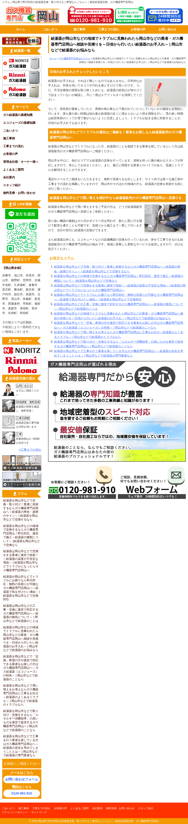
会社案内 (9, 177)
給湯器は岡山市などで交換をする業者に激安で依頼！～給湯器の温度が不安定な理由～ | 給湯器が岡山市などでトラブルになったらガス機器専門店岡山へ (20, 561)
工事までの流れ (108, 29)
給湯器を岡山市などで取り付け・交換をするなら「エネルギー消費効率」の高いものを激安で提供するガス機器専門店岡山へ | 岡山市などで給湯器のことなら (20, 720)
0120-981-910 (21, 793)
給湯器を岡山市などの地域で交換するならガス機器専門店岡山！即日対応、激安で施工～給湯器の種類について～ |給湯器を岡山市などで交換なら (21, 535)
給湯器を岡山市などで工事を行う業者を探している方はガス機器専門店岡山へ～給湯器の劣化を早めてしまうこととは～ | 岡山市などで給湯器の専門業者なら (20, 746)
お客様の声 (138, 29)
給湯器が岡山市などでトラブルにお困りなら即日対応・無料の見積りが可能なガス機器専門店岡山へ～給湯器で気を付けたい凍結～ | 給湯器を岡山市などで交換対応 (21, 588)
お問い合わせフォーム (21, 779)
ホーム (20, 29)
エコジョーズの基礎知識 (19, 122)
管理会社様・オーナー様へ (20, 161)
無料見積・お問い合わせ (19, 192)
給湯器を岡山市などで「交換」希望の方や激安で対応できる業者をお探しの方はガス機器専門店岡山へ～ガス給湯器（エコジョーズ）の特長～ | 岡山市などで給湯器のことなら (20, 668)
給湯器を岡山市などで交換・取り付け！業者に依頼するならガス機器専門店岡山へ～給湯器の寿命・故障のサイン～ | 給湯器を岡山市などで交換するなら (20, 510)
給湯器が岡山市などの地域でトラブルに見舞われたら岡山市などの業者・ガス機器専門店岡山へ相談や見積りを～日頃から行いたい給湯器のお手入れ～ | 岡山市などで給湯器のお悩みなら (20, 639)
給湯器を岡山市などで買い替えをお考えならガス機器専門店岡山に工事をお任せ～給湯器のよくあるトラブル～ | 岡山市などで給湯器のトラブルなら (20, 695)
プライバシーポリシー (15, 812)
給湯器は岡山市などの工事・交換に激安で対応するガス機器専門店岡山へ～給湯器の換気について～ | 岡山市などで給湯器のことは (20, 613)
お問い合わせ (167, 29)
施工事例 (79, 29)
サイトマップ (39, 812)
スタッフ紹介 (12, 185)
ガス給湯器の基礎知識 (17, 114)
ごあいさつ (50, 29)
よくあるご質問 (13, 169)
